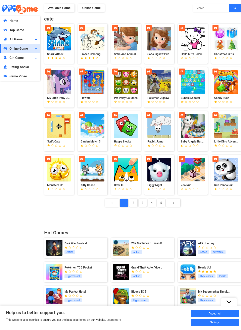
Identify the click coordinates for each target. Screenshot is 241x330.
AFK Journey (206, 243)
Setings (215, 322)
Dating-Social (16, 67)
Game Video (15, 76)
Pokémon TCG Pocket (78, 267)
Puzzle (222, 276)
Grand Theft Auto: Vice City (148, 267)
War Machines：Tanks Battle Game (153, 243)
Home (10, 20)
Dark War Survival (75, 243)
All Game (12, 39)
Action (69, 252)
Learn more (114, 319)
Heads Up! (204, 267)
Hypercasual (73, 276)
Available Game (59, 8)
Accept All (214, 313)
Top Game (13, 30)
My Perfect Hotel (75, 291)
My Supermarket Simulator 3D (217, 291)
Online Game (15, 48)
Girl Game (13, 57)
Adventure (218, 252)
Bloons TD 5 (139, 291)
